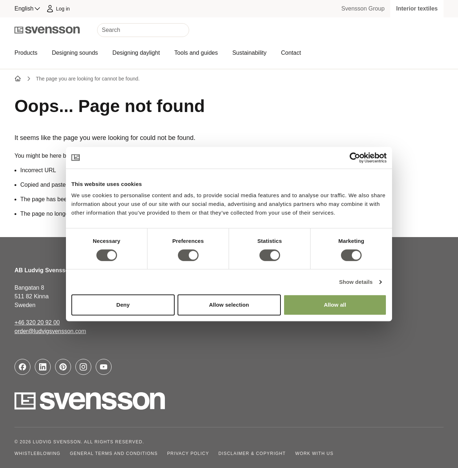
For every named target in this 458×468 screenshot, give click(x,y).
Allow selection (229, 305)
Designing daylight (136, 53)
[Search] (143, 30)
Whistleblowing (37, 453)
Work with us (314, 453)
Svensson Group (362, 8)
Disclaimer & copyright (252, 453)
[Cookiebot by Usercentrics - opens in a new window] (355, 157)
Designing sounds (75, 53)
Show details (356, 282)
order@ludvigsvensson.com (50, 331)
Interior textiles (417, 8)
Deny (123, 305)
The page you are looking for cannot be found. (88, 79)
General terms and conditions (114, 453)
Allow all (335, 305)
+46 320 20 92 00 (37, 322)
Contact (291, 53)
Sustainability (249, 53)
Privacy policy (188, 453)
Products (25, 53)
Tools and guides (196, 53)
